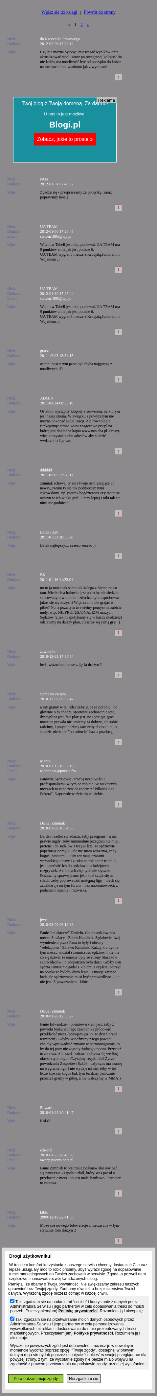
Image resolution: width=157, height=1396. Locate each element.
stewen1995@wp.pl (55, 236)
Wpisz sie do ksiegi (59, 12)
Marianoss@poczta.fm (58, 771)
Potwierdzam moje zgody (36, 1378)
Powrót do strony (100, 12)
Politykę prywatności (78, 1311)
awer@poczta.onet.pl (57, 1160)
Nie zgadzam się (83, 1378)
